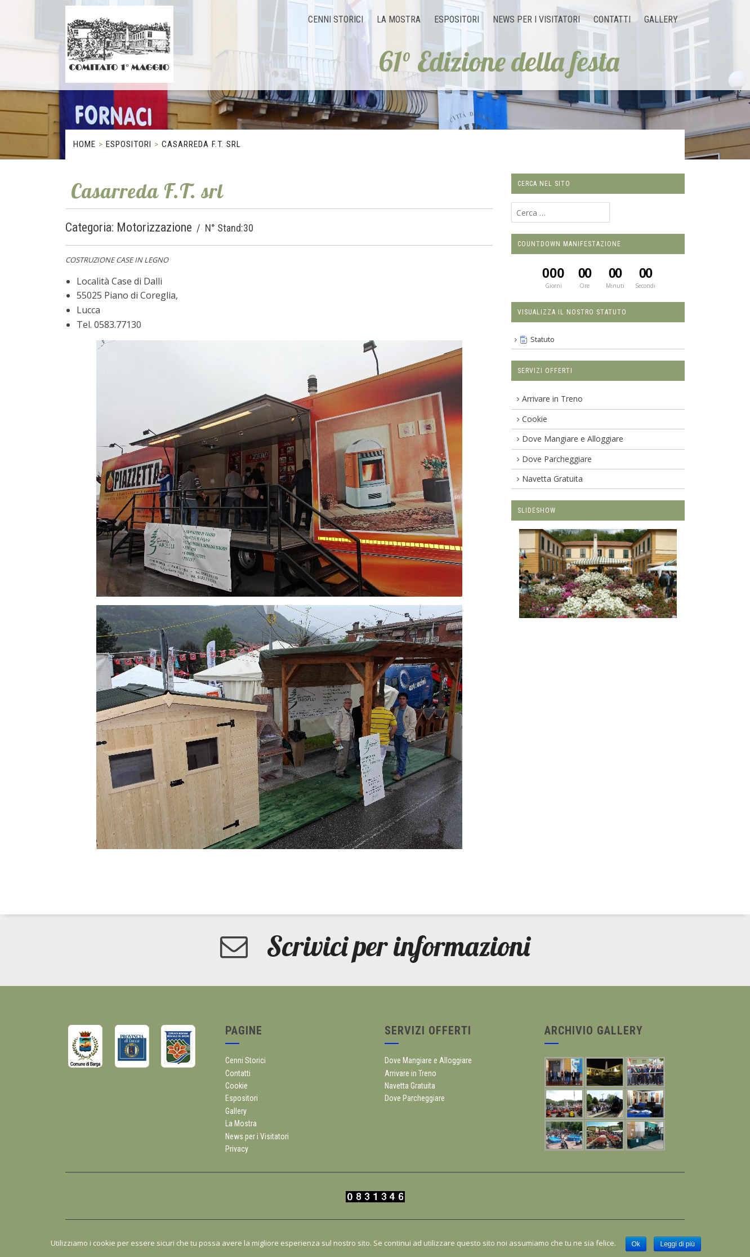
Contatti (612, 19)
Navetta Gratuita (552, 478)
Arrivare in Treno (552, 398)
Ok (636, 1244)
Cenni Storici (335, 19)
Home (84, 144)
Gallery (661, 19)
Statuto (542, 339)
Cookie (534, 419)
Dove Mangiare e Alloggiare (572, 438)
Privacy (236, 1148)
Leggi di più (677, 1244)
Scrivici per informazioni (398, 946)
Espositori (456, 19)
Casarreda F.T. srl (201, 144)
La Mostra (399, 19)
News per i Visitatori (536, 19)
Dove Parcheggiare (557, 459)
